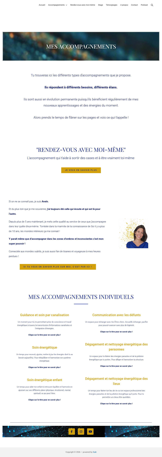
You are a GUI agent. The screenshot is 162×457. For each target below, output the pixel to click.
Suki (95, 452)
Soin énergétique (44, 347)
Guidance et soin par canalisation (44, 315)
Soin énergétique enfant (44, 380)
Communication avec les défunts (116, 315)
